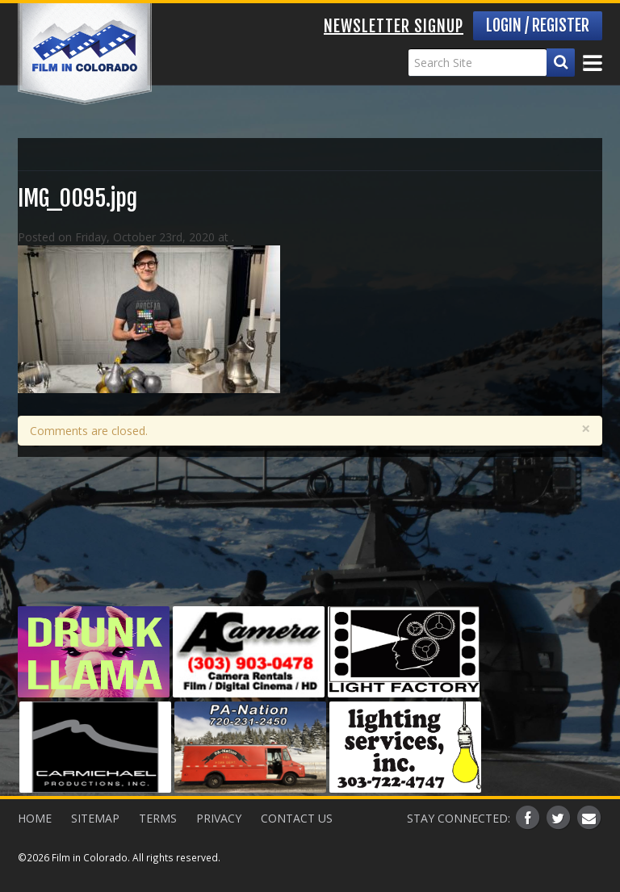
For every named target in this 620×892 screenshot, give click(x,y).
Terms (158, 818)
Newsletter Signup (393, 26)
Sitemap (95, 818)
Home (35, 818)
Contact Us (297, 818)
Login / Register (537, 25)
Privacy (218, 818)
